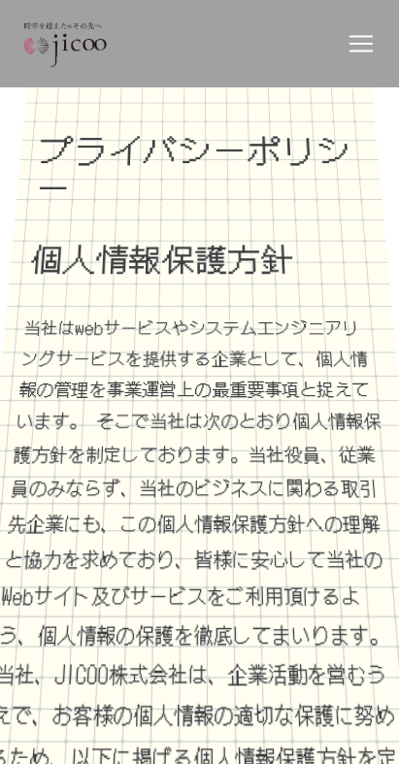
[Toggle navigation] (361, 43)
